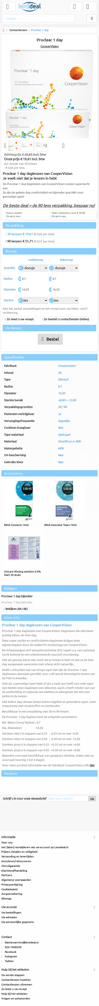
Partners (6, 875)
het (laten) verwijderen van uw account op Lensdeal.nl (34, 847)
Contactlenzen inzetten (16, 980)
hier (92, 765)
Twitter (9, 961)
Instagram (11, 956)
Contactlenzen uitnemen (16, 984)
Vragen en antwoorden (15, 998)
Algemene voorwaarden (16, 880)
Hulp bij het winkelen (14, 994)
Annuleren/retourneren (16, 861)
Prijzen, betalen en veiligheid (19, 852)
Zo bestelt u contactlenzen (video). (66, 319)
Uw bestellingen (11, 912)
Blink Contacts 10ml (16, 525)
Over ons (6, 842)
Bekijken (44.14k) (16, 609)
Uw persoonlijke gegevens (17, 922)
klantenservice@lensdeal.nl (21, 942)
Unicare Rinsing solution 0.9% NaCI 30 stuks (22, 574)
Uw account (9, 907)
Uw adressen (9, 917)
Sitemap (6, 899)
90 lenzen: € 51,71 (19, 242)
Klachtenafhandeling (14, 870)
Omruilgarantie (10, 866)
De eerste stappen (12, 975)
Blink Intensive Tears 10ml (60, 525)
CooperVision (49, 46)
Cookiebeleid (9, 889)
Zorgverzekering (11, 894)
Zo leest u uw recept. (19, 319)
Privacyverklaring (12, 884)
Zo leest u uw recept (14, 989)
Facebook (10, 952)
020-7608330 (13, 947)
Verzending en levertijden (17, 856)
